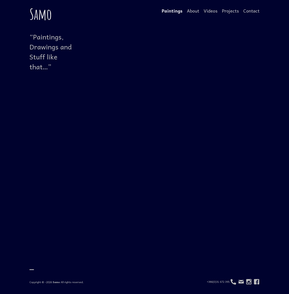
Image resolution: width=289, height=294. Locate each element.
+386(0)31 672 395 (221, 282)
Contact (251, 10)
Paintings (172, 10)
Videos (210, 10)
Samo (40, 14)
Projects (230, 10)
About (193, 10)
